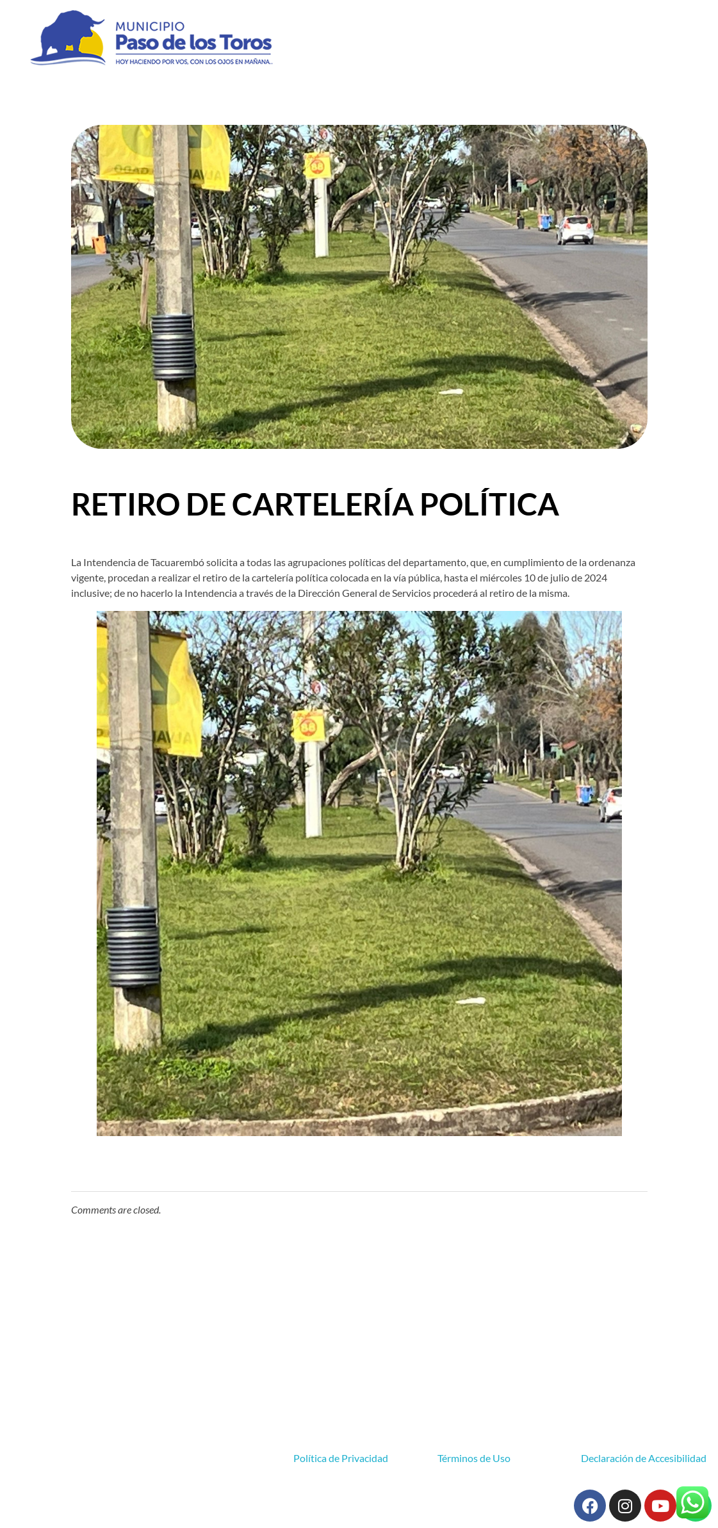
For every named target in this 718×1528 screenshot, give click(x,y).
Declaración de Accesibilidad (643, 1458)
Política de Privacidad (340, 1458)
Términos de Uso (473, 1458)
